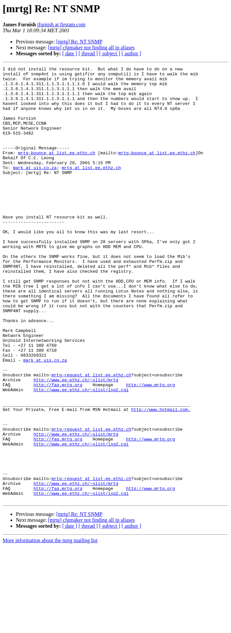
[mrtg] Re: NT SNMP (79, 41)
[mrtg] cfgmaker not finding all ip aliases (91, 47)
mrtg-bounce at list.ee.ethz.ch (56, 170)
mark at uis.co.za (35, 188)
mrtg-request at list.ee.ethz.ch (91, 437)
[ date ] (69, 53)
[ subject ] (109, 53)
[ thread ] (88, 53)
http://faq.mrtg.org (58, 449)
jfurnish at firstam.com (61, 24)
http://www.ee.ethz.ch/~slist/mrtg (76, 443)
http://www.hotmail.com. (160, 478)
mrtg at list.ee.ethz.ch (91, 188)
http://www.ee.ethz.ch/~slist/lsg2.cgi (81, 455)
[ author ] (131, 53)
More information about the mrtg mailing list (50, 627)
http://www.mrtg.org (150, 449)
